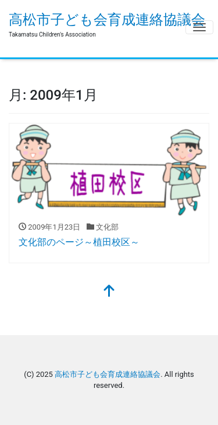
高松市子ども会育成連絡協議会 (107, 20)
